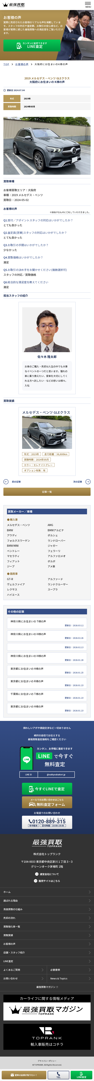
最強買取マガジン (47, 987)
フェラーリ (54, 551)
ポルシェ (53, 535)
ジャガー (53, 545)
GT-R (10, 579)
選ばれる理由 (47, 900)
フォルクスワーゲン (18, 540)
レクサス (12, 589)
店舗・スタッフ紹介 (47, 952)
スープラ (53, 589)
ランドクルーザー (58, 584)
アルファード (55, 579)
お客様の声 (21, 64)
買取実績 (47, 935)
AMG (50, 525)
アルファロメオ (57, 556)
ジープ (10, 566)
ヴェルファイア (16, 584)
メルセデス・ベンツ (18, 525)
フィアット (13, 561)
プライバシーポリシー (47, 1060)
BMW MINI (13, 545)
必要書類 (70, 969)
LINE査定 (47, 961)
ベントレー (13, 551)
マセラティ (13, 556)
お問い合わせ (23, 978)
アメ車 (51, 566)
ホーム (47, 892)
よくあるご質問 (23, 969)
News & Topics (70, 978)
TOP (6, 64)
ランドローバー (57, 540)
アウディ (12, 535)
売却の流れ (47, 918)
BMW (10, 530)
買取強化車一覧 (47, 926)
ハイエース (13, 594)
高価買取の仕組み (47, 909)
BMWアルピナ (56, 530)
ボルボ (51, 561)
